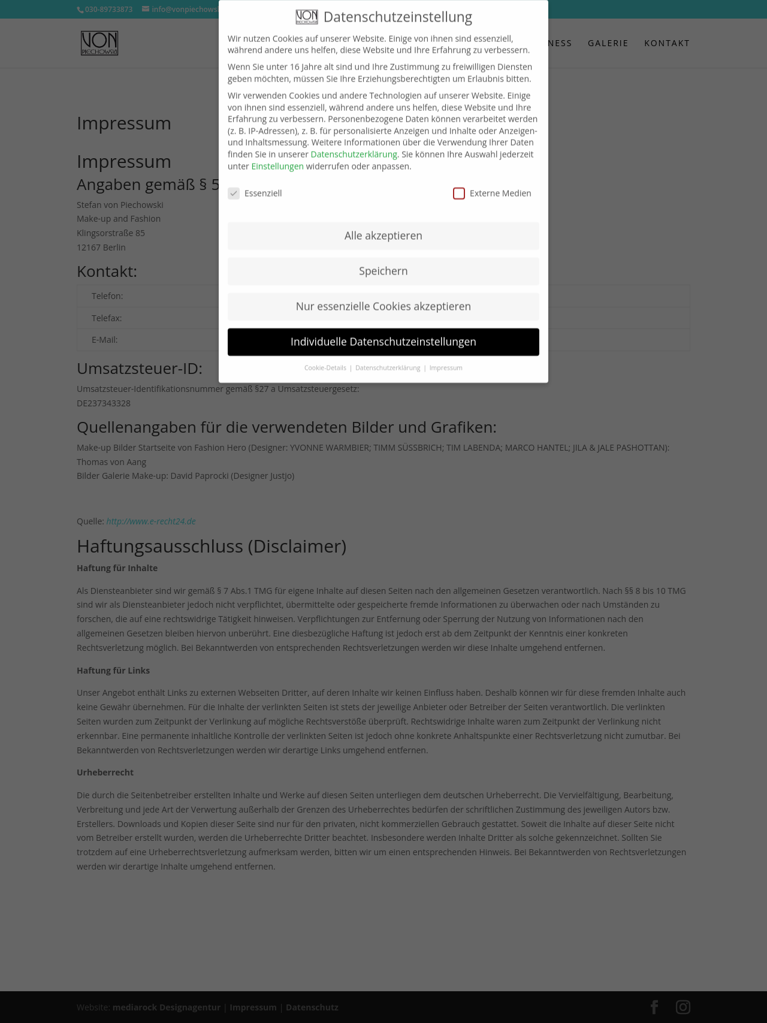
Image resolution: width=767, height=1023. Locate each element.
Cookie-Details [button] (326, 358)
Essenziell (255, 184)
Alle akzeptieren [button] (383, 226)
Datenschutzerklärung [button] (388, 358)
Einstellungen (277, 156)
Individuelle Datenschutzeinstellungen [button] (383, 332)
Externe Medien (492, 184)
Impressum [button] (446, 358)
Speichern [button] (383, 262)
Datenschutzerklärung (354, 144)
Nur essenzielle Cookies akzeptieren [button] (384, 297)
